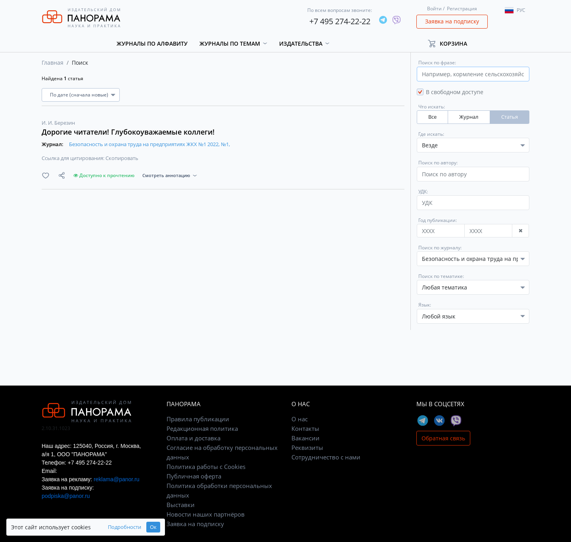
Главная (52, 62)
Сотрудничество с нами (325, 457)
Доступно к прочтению (103, 175)
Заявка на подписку (452, 21)
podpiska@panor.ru (66, 496)
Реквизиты (307, 447)
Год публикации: (437, 220)
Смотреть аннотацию (166, 175)
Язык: (424, 304)
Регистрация (462, 8)
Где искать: (431, 134)
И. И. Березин (58, 122)
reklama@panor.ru (116, 479)
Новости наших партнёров (206, 514)
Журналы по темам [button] (229, 43)
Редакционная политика (202, 428)
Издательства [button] (300, 43)
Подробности (124, 527)
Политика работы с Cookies (206, 467)
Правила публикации (198, 419)
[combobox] (473, 259)
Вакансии (305, 438)
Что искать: (431, 106)
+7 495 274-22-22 (339, 21)
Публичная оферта (194, 476)
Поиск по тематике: (441, 276)
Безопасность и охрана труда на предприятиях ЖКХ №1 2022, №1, (149, 144)
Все (432, 117)
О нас (299, 419)
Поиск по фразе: (437, 62)
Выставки (181, 505)
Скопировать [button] (121, 158)
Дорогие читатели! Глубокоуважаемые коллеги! (128, 132)
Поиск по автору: (438, 162)
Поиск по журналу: (440, 247)
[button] (451, 43)
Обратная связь (443, 438)
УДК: (423, 191)
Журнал (468, 117)
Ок (153, 527)
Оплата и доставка (193, 438)
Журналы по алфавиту (152, 43)
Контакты (305, 428)
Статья (509, 117)
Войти (434, 8)
